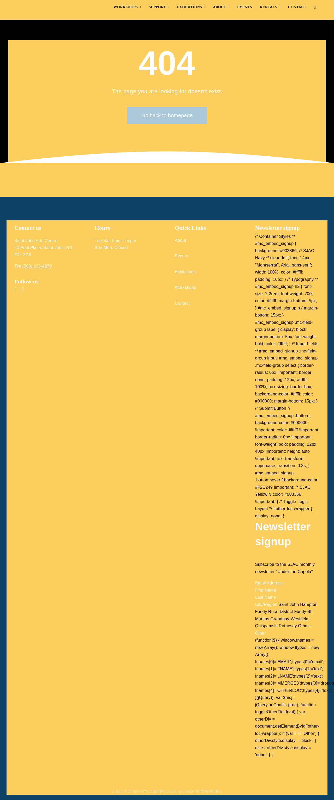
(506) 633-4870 (37, 266)
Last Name (265, 597)
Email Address (269, 583)
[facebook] (15, 289)
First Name (265, 590)
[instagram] (23, 289)
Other (260, 633)
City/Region (267, 604)
